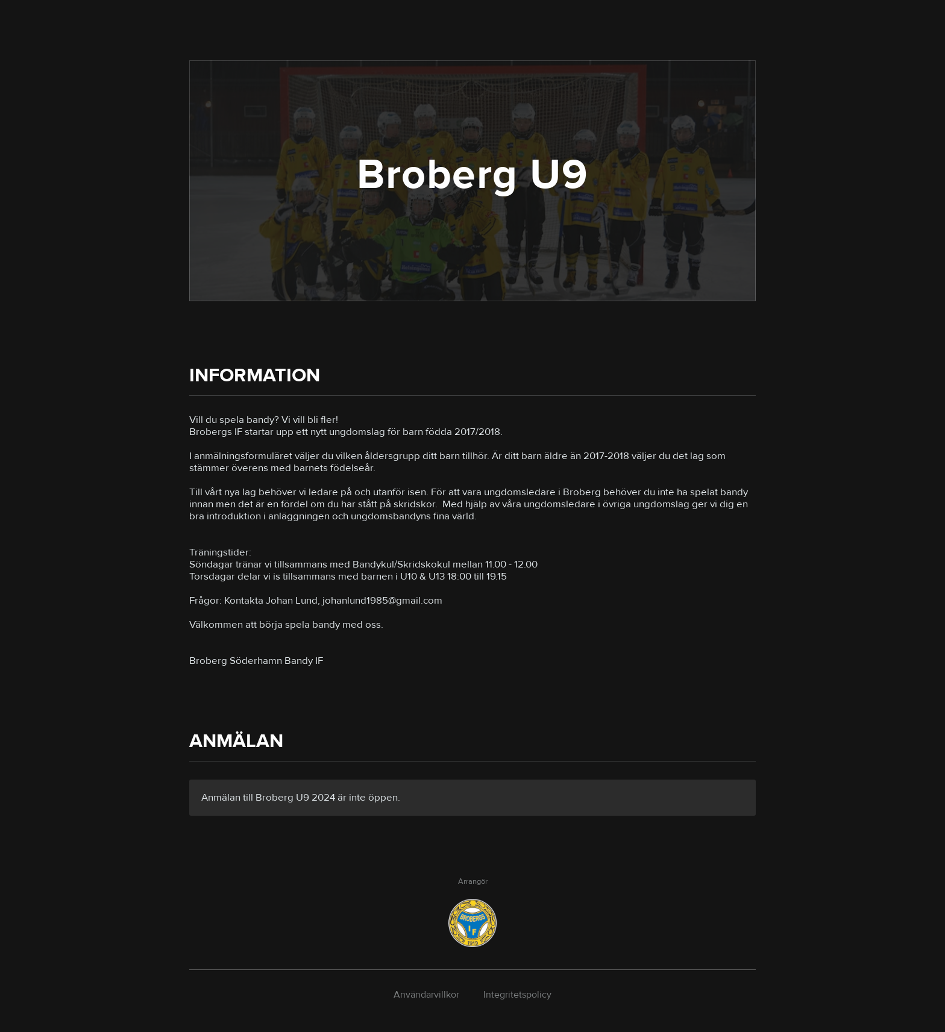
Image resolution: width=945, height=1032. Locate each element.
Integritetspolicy (517, 995)
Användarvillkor (426, 995)
